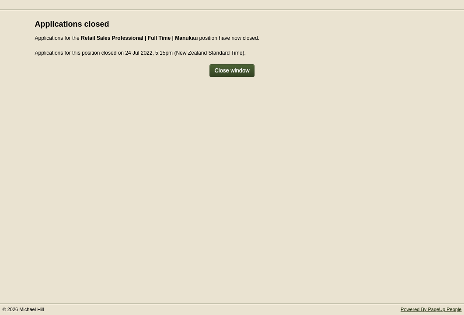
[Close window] (231, 70)
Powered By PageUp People (431, 309)
